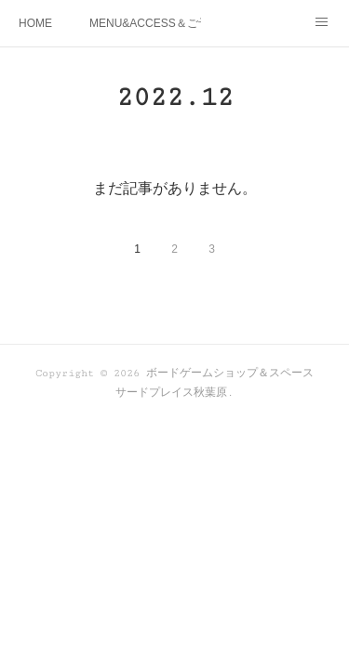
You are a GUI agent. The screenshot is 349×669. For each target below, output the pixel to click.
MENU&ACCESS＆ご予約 (145, 23)
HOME (35, 23)
